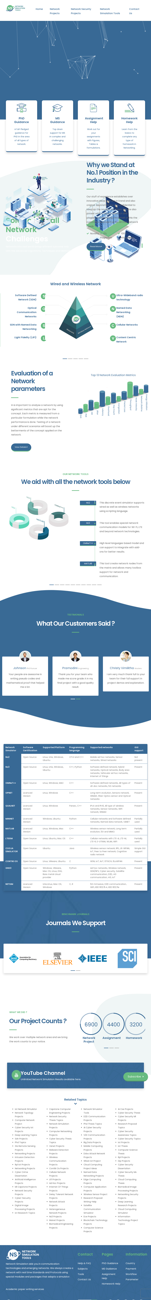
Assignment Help (94, 120)
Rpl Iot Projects (22, 1164)
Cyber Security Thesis (129, 1112)
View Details (21, 447)
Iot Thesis (123, 1146)
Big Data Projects (92, 1142)
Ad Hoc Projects (57, 1183)
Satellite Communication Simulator (92, 1209)
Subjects (83, 1268)
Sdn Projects (21, 1138)
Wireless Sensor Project (95, 1194)
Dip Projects (124, 1160)
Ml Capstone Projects (26, 1186)
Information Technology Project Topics (128, 1220)
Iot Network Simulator (26, 1109)
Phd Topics (20, 1142)
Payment (131, 1268)
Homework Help (129, 120)
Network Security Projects (81, 11)
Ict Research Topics (25, 1212)
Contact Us (134, 11)
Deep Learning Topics (26, 1135)
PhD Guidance (21, 120)
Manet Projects (57, 1220)
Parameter (132, 1279)
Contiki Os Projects (59, 1168)
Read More (96, 246)
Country (130, 1263)
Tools (81, 1274)
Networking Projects (25, 1153)
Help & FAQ (84, 1263)
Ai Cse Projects (125, 1109)
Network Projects (55, 11)
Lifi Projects (55, 1179)
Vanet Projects (56, 1146)
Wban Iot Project (92, 1160)
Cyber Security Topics (129, 1138)
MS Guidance (57, 120)
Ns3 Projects (55, 1216)
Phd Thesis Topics (93, 1123)
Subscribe (136, 1076)
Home (39, 9)
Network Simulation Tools (110, 11)
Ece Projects (90, 1216)
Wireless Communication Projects (57, 1161)
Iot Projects (123, 1142)
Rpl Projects (124, 1157)
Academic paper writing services (25, 1289)
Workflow (131, 1274)
